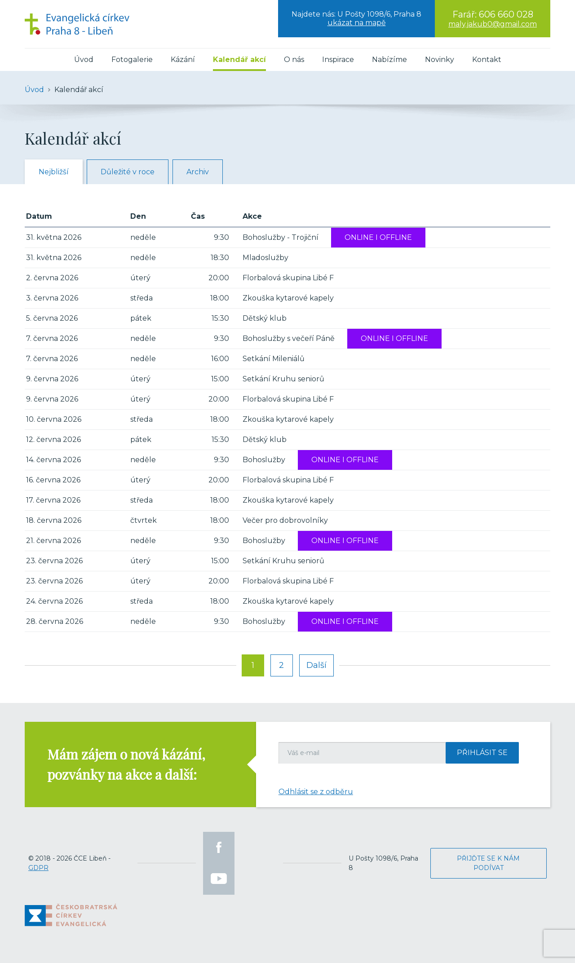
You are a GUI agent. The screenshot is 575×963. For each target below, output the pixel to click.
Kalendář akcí (239, 59)
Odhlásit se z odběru (316, 791)
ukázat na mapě (356, 22)
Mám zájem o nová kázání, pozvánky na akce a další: (126, 764)
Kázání (183, 59)
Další (316, 665)
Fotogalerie (132, 59)
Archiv (197, 172)
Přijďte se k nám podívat (488, 863)
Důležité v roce (128, 172)
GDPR (38, 868)
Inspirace (338, 59)
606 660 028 (506, 14)
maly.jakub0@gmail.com (492, 24)
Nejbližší (54, 172)
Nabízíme (389, 59)
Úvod (83, 59)
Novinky (439, 59)
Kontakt (486, 59)
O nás (294, 59)
